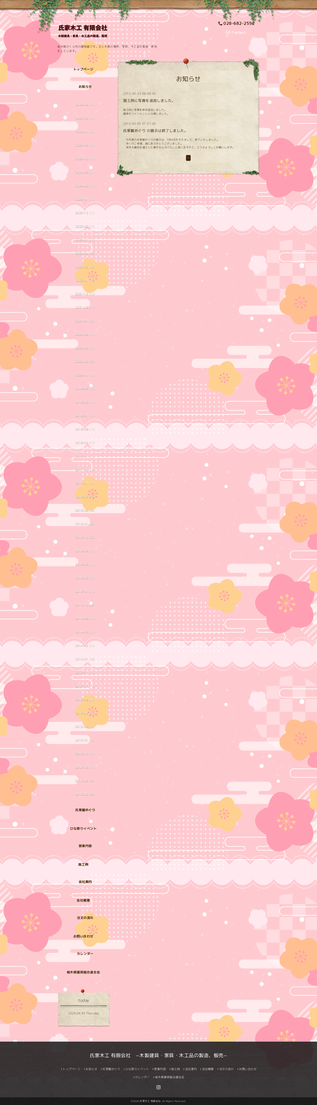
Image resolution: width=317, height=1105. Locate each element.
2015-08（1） (85, 551)
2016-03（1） (85, 497)
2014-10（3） (85, 605)
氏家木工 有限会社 (150, 1101)
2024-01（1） (85, 199)
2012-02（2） (85, 794)
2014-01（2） (85, 659)
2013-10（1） (85, 686)
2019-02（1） (85, 402)
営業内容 (85, 846)
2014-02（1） (85, 645)
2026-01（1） (85, 131)
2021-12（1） (85, 294)
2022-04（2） (85, 253)
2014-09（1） (85, 618)
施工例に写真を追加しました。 (149, 100)
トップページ (83, 69)
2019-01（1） (85, 415)
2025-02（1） (85, 158)
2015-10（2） (85, 537)
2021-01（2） (85, 321)
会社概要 (83, 900)
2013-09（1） (85, 699)
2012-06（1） (85, 767)
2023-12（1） (85, 213)
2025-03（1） (85, 145)
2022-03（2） (85, 267)
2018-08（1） (85, 429)
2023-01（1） (85, 240)
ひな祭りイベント (83, 828)
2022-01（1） (85, 280)
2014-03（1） (85, 632)
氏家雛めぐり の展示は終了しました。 (155, 130)
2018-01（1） (85, 456)
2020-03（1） (85, 348)
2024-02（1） (85, 185)
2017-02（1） (85, 469)
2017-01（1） (85, 483)
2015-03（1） (85, 564)
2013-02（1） (85, 726)
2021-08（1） (85, 307)
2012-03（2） (85, 780)
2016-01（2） (85, 524)
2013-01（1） (85, 740)
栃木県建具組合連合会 (83, 972)
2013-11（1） (85, 672)
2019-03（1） (85, 388)
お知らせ (85, 86)
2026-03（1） (85, 104)
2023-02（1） (85, 226)
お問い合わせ (83, 936)
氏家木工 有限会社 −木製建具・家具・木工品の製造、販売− (158, 1055)
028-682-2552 (236, 23)
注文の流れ (85, 917)
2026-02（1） (85, 118)
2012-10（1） (85, 753)
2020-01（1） (85, 375)
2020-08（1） (85, 334)
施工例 (83, 864)
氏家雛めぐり (85, 810)
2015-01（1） (85, 591)
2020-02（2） (85, 361)
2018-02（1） (85, 442)
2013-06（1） (85, 713)
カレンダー (85, 953)
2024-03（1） (85, 172)
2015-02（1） (85, 578)
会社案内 (85, 882)
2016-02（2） (85, 510)
